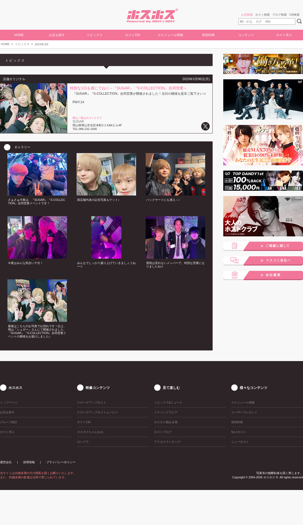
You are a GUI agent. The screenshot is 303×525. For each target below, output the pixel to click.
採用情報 (29, 462)
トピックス (22, 44)
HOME (19, 35)
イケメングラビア (166, 412)
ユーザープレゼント (244, 412)
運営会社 (6, 462)
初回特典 (208, 35)
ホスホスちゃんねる (90, 431)
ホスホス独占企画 (166, 422)
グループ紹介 (9, 422)
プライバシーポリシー (60, 462)
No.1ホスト (238, 431)
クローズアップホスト (91, 402)
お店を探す (57, 35)
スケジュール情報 (170, 35)
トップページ (9, 402)
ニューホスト (240, 441)
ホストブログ (163, 431)
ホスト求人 (284, 35)
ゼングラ (83, 441)
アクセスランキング (167, 441)
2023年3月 (42, 44)
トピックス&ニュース (168, 402)
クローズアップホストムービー (97, 412)
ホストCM (132, 35)
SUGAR (78, 121)
